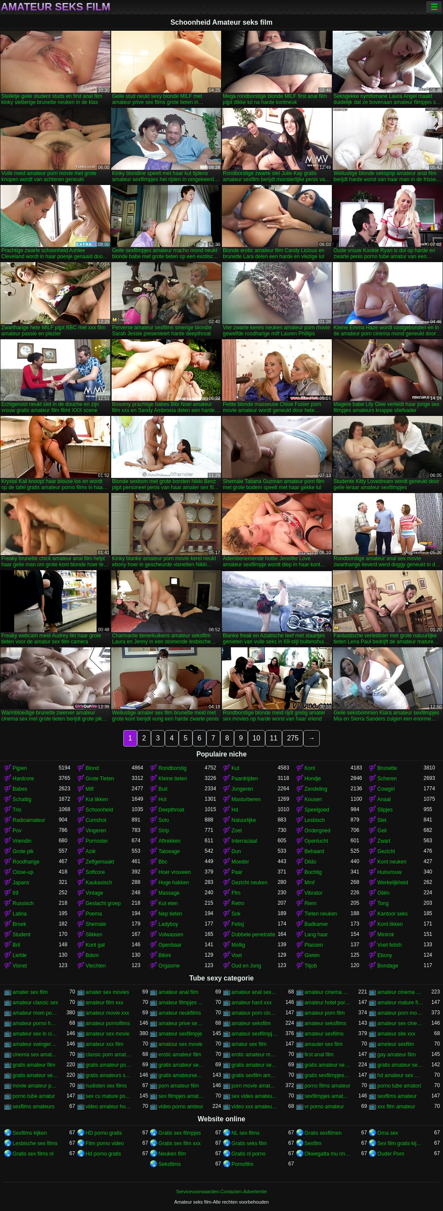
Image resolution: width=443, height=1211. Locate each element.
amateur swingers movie (36, 1044)
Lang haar (316, 935)
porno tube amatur (34, 1096)
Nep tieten (170, 914)
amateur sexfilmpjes (254, 1034)
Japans (21, 883)
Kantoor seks (392, 914)
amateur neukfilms (179, 1013)
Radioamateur (29, 820)
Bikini (164, 955)
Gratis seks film (249, 1143)
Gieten (312, 955)
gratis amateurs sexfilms (109, 1075)
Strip (163, 831)
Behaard (314, 851)
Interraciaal (244, 841)
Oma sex (387, 1133)
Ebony (384, 955)
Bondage (387, 966)
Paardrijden (244, 779)
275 (293, 738)
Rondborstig (172, 768)
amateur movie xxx (107, 1013)
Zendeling (316, 789)
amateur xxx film (104, 1044)
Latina (20, 914)
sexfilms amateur (397, 1096)
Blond (92, 768)
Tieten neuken (321, 914)
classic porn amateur (109, 1055)
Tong (382, 903)
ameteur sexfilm (395, 1044)
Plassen (314, 945)
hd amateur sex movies (400, 1075)
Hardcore (23, 779)
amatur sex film (248, 1044)
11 (274, 738)
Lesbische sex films (35, 1143)
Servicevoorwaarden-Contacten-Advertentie (221, 1191)
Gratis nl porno (248, 1154)
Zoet (236, 831)
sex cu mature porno (109, 1096)
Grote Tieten (100, 779)
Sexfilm (313, 1143)
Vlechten (96, 966)
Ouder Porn (390, 1154)
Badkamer (316, 924)
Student (21, 935)
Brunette (387, 768)
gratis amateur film (34, 1065)
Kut (235, 768)
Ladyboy (168, 924)
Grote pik (23, 851)
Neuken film (172, 1154)
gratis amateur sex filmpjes (254, 1065)
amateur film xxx (104, 1003)
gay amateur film (396, 1055)
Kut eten (168, 903)
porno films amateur (327, 1086)
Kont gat (95, 945)
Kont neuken (391, 862)
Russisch (23, 903)
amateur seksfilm (251, 1023)
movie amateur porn (36, 1086)
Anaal (384, 799)
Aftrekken (169, 841)
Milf (90, 789)
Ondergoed (318, 831)
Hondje (313, 779)
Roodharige (26, 862)
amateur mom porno (36, 1013)
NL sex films (245, 1133)
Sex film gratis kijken (400, 1143)
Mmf (310, 883)
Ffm (236, 893)
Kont (310, 768)
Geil (381, 831)
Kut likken (97, 799)
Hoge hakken (173, 883)
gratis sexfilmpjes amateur (328, 1075)
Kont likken (390, 924)
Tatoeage (169, 851)
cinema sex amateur (36, 1055)
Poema (94, 914)
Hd (234, 810)
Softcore (95, 872)
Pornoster (97, 841)
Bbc (162, 862)
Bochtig (313, 872)
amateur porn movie (400, 1013)
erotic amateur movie (254, 1055)
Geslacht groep (103, 903)
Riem (311, 903)
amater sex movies (107, 992)
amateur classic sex (35, 1003)
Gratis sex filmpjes (179, 1133)
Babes (20, 789)
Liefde (20, 955)
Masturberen (245, 799)
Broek (19, 924)
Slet (381, 820)
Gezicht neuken (249, 883)
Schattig (22, 799)
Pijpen (20, 768)
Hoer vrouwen (174, 872)
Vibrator (314, 893)
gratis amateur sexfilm (328, 1065)
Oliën (383, 893)
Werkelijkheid (392, 883)
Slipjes (384, 810)
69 (15, 893)
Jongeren (242, 789)
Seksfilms (169, 1164)
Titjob (311, 966)
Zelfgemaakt (100, 862)
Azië (91, 851)
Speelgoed (317, 810)
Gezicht (386, 851)
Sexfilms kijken (30, 1133)
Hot (162, 799)
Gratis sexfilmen (323, 1133)
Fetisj (237, 924)
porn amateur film (178, 1086)
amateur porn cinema (254, 1013)
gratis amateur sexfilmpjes (400, 1065)
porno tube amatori (399, 1086)
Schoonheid (99, 810)
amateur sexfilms (324, 1034)
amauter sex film (324, 1044)
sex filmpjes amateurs (181, 1096)
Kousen (313, 799)
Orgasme (169, 966)
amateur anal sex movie (254, 992)
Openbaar (169, 945)
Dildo (310, 862)
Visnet (20, 966)
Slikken (94, 935)
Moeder (240, 862)
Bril (16, 945)
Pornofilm (242, 1164)
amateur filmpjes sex (181, 1003)
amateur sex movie (107, 1034)
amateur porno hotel (36, 1023)
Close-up (23, 872)
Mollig (238, 945)
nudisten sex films (106, 1086)
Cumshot (96, 820)
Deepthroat (171, 810)
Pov (17, 831)
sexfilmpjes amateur (328, 1096)
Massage (169, 893)
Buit (162, 789)
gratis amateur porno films (109, 1065)
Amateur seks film (55, 7)
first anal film (319, 1055)
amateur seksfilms (326, 1023)
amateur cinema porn (328, 992)
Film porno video (105, 1143)
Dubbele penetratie (253, 935)
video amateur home (109, 1107)
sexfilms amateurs (34, 1107)
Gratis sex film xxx (179, 1143)
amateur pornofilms (108, 1023)
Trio (17, 810)
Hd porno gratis (103, 1154)
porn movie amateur (254, 1086)
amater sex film (30, 992)
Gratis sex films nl (33, 1154)
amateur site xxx (396, 1034)
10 (256, 738)
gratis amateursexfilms (181, 1075)
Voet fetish (389, 945)
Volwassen (170, 935)
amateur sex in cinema (36, 1034)
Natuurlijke (243, 820)
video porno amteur (180, 1107)
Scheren (387, 779)
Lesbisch (315, 820)
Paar (236, 872)
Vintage (94, 893)
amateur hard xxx (251, 1003)
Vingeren (96, 831)
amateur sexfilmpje (180, 1034)
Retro (237, 903)
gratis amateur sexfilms (36, 1075)
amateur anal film (178, 992)
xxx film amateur (396, 1107)
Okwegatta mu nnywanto (328, 1154)
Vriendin (22, 841)
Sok (236, 914)
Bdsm (92, 955)
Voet (236, 955)
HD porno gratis (104, 1133)
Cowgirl (386, 789)
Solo (163, 820)
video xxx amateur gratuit (254, 1107)
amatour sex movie (180, 1044)
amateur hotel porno (328, 1003)
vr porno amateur (324, 1107)
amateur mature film (400, 1003)
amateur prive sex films (181, 1023)
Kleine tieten (172, 779)
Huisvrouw (389, 872)
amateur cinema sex (400, 992)
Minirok (385, 935)
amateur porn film (325, 1013)
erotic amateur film (179, 1055)
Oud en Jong (246, 966)
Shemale (96, 924)
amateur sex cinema (400, 1023)
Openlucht (316, 841)
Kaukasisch (99, 883)
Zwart (383, 841)
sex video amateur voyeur (254, 1096)
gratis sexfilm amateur (254, 1075)
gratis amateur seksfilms (181, 1065)
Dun (236, 851)
